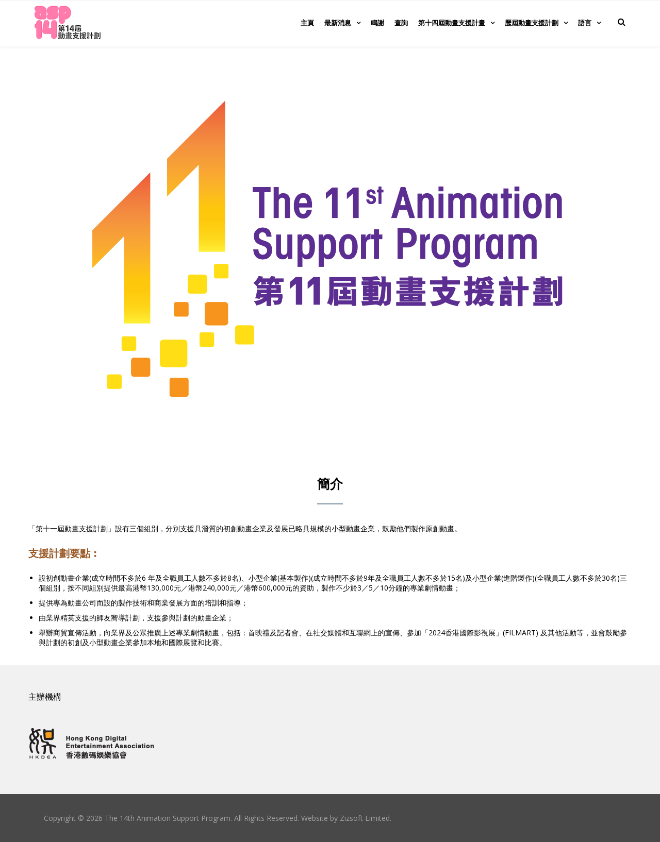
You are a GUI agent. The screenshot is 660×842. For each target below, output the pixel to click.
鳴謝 (377, 22)
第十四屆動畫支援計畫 (451, 22)
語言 (584, 22)
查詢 (401, 22)
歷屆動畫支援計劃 (531, 22)
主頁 (307, 22)
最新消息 (337, 22)
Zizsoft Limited (365, 818)
